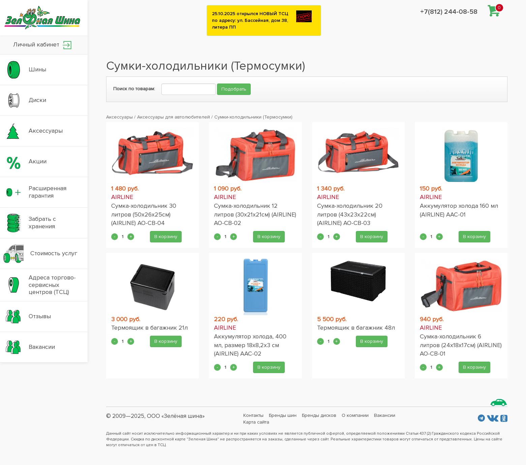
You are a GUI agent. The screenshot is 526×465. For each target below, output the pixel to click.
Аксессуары (119, 117)
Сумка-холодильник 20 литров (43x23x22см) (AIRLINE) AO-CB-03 (349, 214)
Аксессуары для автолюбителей (173, 117)
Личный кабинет (42, 45)
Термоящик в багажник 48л (356, 327)
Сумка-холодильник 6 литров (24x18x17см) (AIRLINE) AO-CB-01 (461, 345)
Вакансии (384, 415)
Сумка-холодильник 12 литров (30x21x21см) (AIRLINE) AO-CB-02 (255, 214)
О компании (355, 415)
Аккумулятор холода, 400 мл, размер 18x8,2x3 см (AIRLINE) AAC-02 (250, 345)
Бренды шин (283, 415)
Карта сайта (256, 422)
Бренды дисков (319, 415)
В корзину (165, 236)
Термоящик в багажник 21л (149, 327)
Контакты (253, 415)
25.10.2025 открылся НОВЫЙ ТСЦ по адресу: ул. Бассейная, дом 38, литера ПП (250, 20)
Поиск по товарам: (134, 89)
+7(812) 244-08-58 (448, 12)
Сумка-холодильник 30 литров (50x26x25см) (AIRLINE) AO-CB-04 (143, 214)
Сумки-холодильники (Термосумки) (253, 117)
